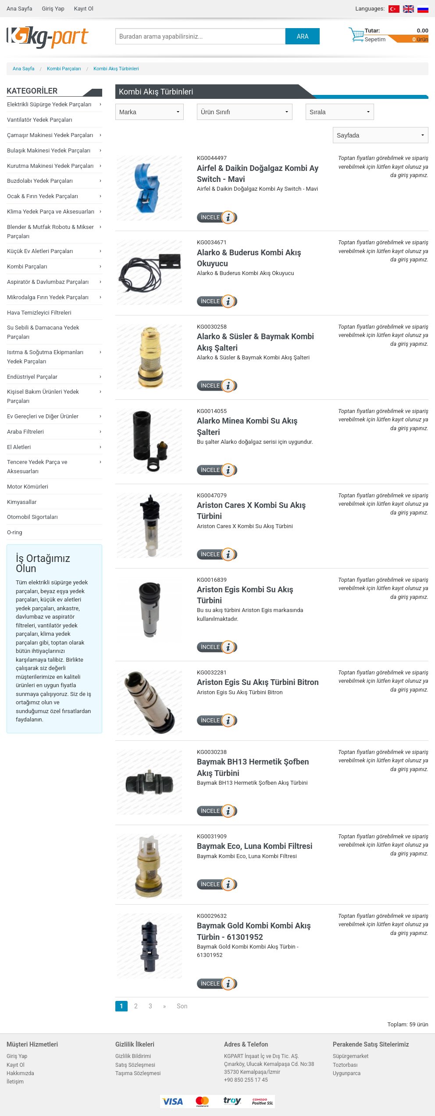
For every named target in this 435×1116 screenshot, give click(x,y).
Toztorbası (345, 1065)
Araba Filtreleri (25, 431)
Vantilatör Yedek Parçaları (39, 119)
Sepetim (375, 39)
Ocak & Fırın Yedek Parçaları (42, 196)
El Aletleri (19, 447)
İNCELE (210, 217)
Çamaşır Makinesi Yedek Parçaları (50, 135)
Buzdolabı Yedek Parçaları (40, 181)
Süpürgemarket (351, 1056)
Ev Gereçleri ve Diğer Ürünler (42, 416)
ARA (303, 36)
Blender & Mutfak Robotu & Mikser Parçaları (50, 231)
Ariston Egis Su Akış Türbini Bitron (258, 682)
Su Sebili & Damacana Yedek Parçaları (43, 332)
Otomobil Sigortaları (32, 517)
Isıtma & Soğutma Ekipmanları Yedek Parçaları (45, 357)
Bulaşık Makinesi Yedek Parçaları (48, 150)
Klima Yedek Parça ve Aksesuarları (50, 211)
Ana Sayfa (19, 8)
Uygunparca (346, 1073)
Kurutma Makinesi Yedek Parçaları (50, 166)
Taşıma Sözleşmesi (138, 1073)
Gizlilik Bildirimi (133, 1056)
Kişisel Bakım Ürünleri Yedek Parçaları (43, 396)
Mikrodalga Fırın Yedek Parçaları (48, 297)
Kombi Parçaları (64, 69)
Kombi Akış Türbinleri (116, 69)
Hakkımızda (20, 1073)
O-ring (14, 532)
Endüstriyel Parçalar (32, 376)
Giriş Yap (53, 8)
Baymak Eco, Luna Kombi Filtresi (255, 846)
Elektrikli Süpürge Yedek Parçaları (49, 104)
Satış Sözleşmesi (135, 1065)
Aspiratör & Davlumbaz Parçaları (48, 282)
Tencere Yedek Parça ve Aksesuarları (37, 467)
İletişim (15, 1082)
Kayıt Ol (83, 8)
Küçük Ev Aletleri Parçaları (40, 251)
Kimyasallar (21, 502)
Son (182, 1006)
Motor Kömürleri (27, 486)
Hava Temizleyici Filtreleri (39, 312)
